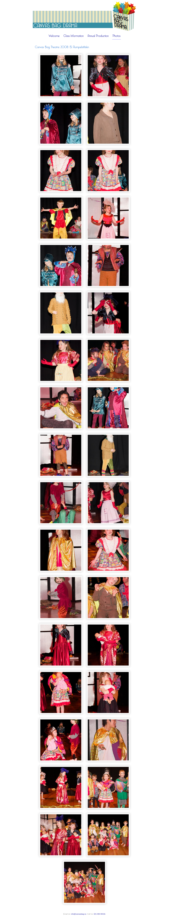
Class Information (73, 36)
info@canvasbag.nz (78, 914)
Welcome (54, 36)
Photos (116, 36)
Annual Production (98, 36)
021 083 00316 (99, 914)
